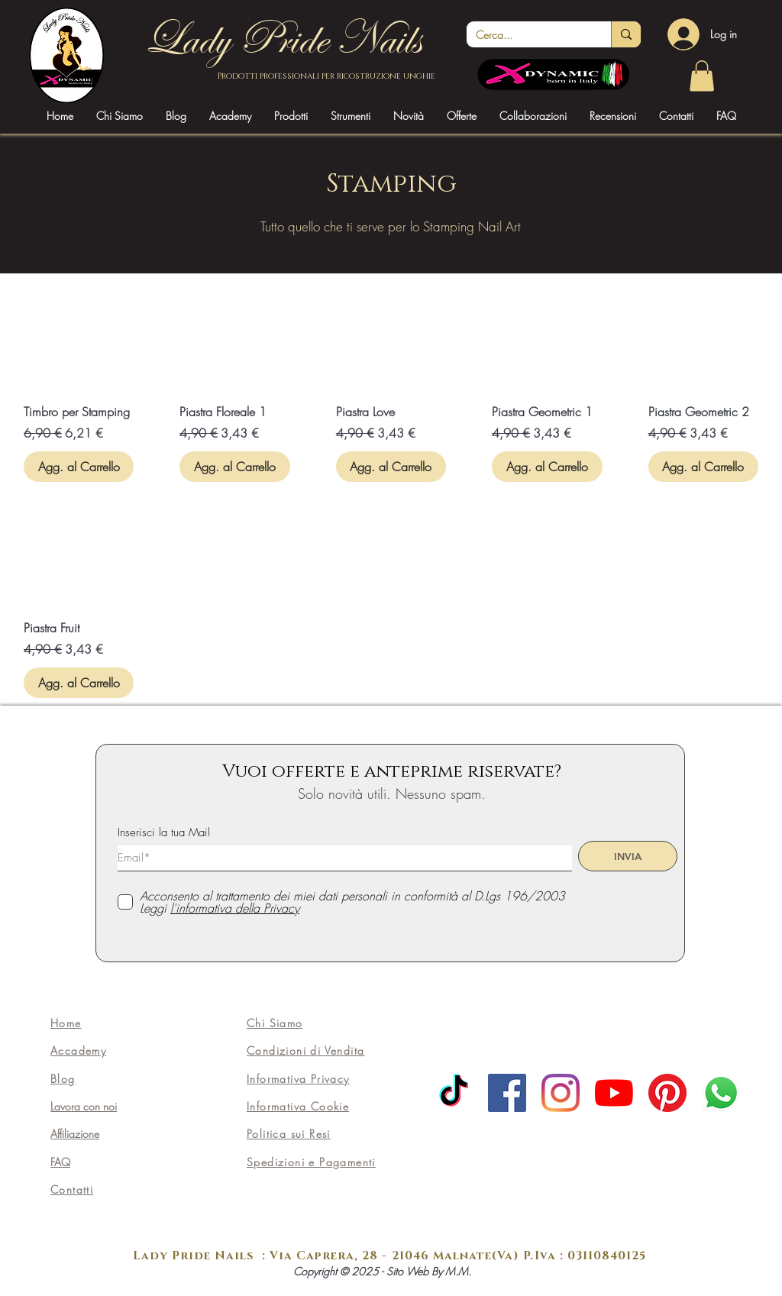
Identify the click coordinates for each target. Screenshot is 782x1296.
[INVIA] (627, 856)
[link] (702, 76)
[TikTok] (454, 1093)
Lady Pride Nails (282, 39)
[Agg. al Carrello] (79, 466)
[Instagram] (560, 1093)
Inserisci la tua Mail (164, 833)
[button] (230, 116)
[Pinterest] (667, 1093)
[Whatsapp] (721, 1093)
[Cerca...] (527, 35)
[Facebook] (507, 1093)
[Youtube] (614, 1093)
